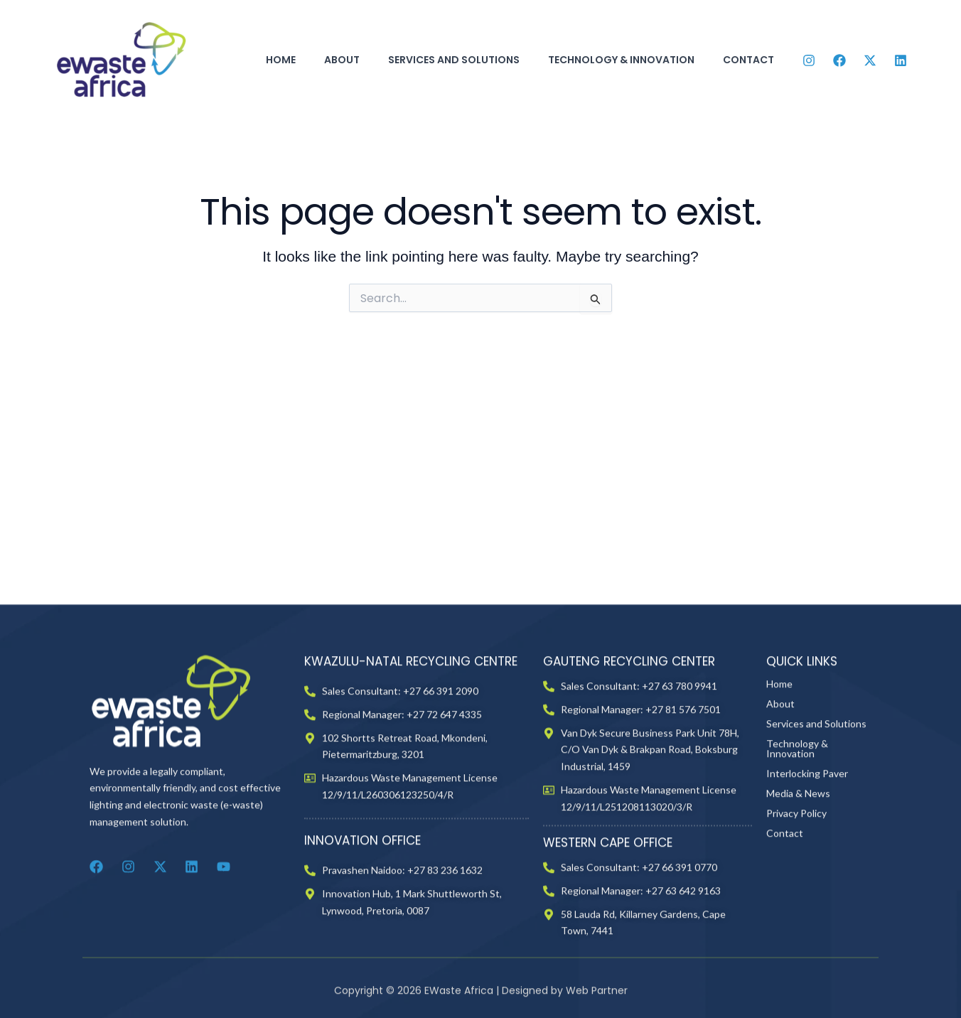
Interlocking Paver (807, 816)
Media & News (798, 836)
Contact (748, 59)
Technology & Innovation (621, 59)
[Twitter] (870, 60)
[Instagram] (808, 60)
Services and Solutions (454, 59)
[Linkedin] (900, 60)
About (342, 59)
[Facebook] (839, 60)
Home (281, 59)
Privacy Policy (796, 856)
